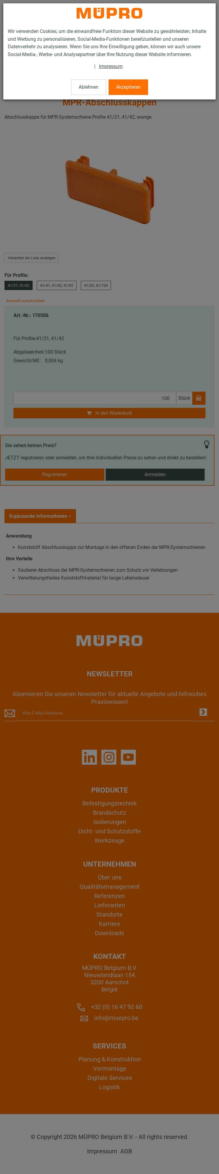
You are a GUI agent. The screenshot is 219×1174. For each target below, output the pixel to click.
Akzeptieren (128, 87)
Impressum (111, 66)
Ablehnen (88, 87)
